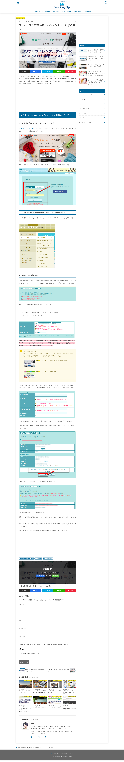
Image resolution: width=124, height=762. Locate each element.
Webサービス (48, 11)
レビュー (69, 11)
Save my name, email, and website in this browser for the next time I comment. (44, 646)
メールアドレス (24, 630)
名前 (20, 622)
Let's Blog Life (58, 758)
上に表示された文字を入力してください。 (31, 655)
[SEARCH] (106, 2)
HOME (18, 749)
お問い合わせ (88, 11)
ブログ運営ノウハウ (38, 11)
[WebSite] (34, 739)
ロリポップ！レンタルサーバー (28, 128)
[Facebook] (40, 576)
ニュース (81, 104)
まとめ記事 (82, 99)
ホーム (71, 755)
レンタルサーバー (48, 558)
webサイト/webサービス (85, 94)
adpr (33, 558)
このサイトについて (78, 11)
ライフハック (56, 11)
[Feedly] (55, 576)
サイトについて (55, 755)
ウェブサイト (22, 638)
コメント (22, 604)
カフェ (63, 11)
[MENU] (18, 2)
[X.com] (48, 576)
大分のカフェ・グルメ (85, 122)
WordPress (39, 558)
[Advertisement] (47, 98)
